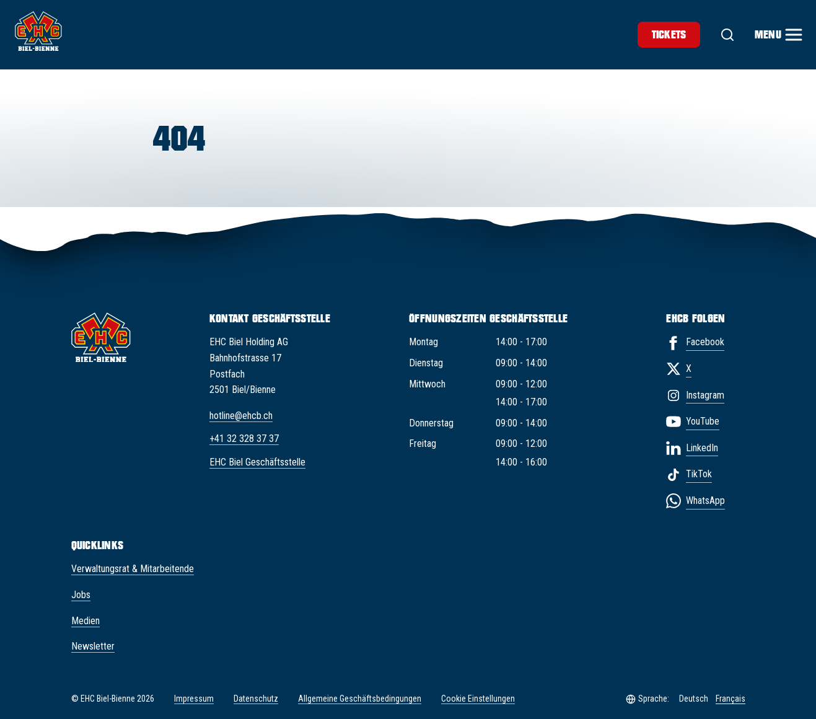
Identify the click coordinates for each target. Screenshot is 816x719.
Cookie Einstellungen (478, 699)
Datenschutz (256, 699)
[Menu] (778, 35)
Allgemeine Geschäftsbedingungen (359, 699)
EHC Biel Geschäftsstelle (257, 462)
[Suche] (727, 34)
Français (730, 699)
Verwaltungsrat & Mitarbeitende (132, 569)
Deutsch (693, 699)
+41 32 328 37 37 (244, 438)
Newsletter (93, 646)
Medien (85, 621)
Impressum (194, 699)
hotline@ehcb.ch (241, 415)
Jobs (80, 595)
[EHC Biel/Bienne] (38, 31)
